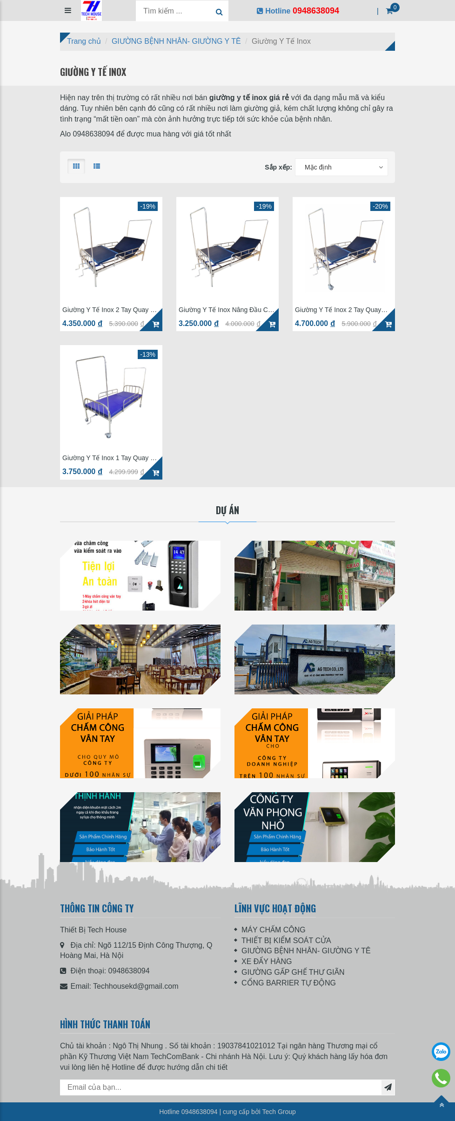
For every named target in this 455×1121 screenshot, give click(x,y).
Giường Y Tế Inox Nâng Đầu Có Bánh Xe (225, 309)
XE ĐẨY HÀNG (266, 961)
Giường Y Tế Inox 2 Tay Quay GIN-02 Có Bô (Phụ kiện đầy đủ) (342, 309)
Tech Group (278, 1111)
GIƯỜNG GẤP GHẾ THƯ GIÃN (293, 972)
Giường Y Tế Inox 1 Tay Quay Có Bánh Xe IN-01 (110, 458)
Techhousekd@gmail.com (135, 986)
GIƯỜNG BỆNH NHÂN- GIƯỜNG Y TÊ (306, 951)
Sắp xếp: (278, 167)
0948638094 (129, 971)
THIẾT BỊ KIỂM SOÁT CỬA (286, 940)
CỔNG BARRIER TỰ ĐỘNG (288, 983)
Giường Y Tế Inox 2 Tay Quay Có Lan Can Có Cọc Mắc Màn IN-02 (110, 309)
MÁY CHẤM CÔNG (273, 930)
